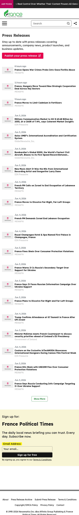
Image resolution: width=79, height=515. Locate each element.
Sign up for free (27, 454)
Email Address (12, 443)
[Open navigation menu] (4, 23)
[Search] (48, 23)
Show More (39, 399)
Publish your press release (23, 55)
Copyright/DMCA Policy (26, 505)
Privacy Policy (47, 505)
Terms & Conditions (42, 459)
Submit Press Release (45, 499)
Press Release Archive (21, 499)
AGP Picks (7, 4)
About (5, 499)
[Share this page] (75, 23)
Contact (60, 505)
